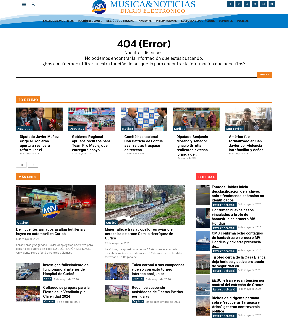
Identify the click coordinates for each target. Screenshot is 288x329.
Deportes (76, 128)
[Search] (264, 75)
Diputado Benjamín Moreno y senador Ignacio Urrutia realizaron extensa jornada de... (192, 145)
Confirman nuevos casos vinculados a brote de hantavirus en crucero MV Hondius (233, 217)
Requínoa (138, 301)
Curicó (22, 222)
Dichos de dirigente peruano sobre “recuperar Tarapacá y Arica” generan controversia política (236, 304)
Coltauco (49, 301)
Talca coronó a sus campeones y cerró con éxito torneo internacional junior (158, 269)
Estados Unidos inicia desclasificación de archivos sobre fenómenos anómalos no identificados (238, 193)
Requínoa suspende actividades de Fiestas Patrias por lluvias (157, 292)
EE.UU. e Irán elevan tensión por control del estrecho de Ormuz (238, 282)
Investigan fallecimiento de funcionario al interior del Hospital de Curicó (66, 269)
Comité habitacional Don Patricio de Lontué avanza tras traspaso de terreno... (143, 143)
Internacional (224, 204)
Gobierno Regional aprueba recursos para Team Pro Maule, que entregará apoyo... (91, 143)
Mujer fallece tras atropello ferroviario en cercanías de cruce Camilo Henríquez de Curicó (139, 233)
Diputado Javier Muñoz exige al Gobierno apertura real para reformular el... (39, 143)
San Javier (234, 128)
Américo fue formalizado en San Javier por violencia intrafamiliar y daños (246, 143)
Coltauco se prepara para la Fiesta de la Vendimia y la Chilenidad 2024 (66, 292)
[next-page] (33, 165)
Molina (127, 128)
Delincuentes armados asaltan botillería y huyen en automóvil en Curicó (50, 231)
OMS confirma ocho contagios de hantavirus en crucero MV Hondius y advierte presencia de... (237, 240)
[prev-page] (21, 165)
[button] (33, 4)
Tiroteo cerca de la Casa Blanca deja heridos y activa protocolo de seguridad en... (239, 261)
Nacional (24, 128)
